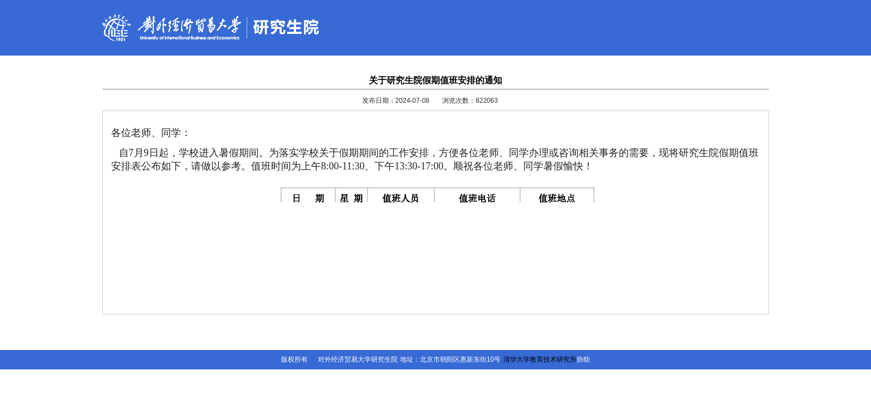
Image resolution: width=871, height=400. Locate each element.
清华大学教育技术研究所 (540, 359)
